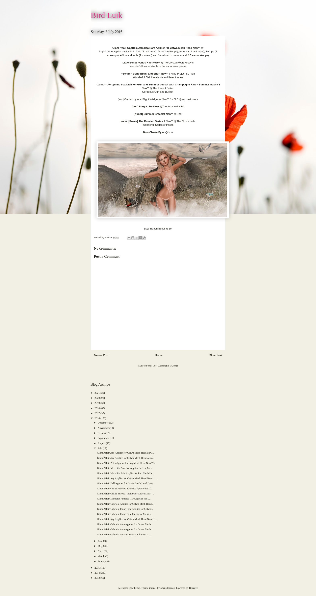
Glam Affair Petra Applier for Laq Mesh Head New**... (126, 462)
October (102, 432)
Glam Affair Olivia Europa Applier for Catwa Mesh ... (125, 493)
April (101, 550)
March (101, 556)
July (100, 448)
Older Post (215, 355)
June (100, 540)
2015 (97, 567)
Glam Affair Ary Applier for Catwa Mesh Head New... (125, 452)
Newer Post (101, 355)
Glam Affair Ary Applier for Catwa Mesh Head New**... (127, 478)
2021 (97, 392)
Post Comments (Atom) (165, 365)
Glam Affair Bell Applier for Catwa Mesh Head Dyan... (126, 483)
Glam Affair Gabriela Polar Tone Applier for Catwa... (125, 508)
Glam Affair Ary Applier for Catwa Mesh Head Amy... (125, 457)
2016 (97, 418)
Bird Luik (106, 15)
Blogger (193, 587)
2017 (97, 413)
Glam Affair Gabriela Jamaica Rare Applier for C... (124, 534)
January (102, 561)
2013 (97, 577)
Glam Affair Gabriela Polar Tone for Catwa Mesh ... (124, 513)
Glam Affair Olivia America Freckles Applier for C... (125, 488)
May (100, 545)
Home (158, 355)
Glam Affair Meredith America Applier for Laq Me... (125, 467)
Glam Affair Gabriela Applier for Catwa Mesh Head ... (125, 503)
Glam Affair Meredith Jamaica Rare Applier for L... (124, 498)
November (103, 427)
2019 (97, 402)
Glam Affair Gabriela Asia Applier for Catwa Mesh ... (125, 524)
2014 (97, 572)
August (102, 443)
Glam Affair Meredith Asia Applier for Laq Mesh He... (125, 473)
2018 (97, 408)
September (104, 437)
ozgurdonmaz (167, 587)
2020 (97, 397)
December (103, 422)
